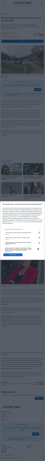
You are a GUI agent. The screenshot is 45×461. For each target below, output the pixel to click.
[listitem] (22, 229)
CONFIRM (13, 254)
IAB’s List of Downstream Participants (19, 221)
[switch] (38, 232)
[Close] (41, 204)
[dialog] (22, 230)
